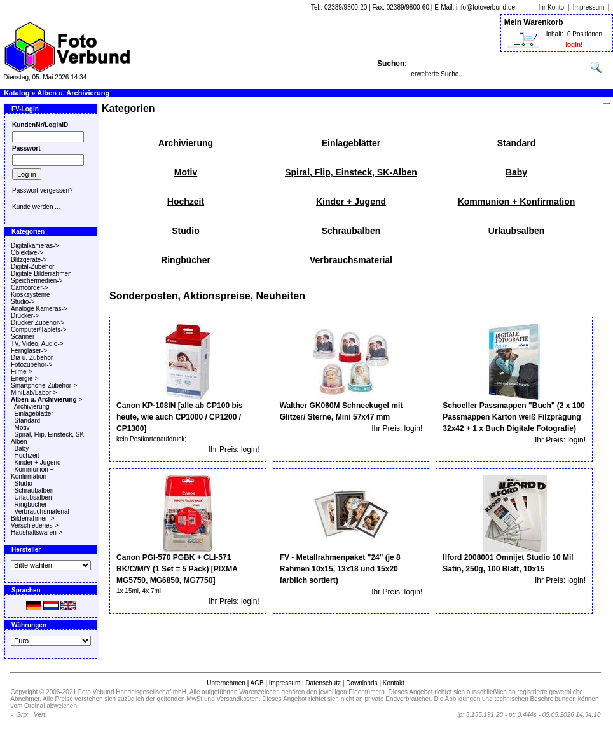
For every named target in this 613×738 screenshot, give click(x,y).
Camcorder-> (29, 287)
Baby (22, 448)
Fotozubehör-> (31, 364)
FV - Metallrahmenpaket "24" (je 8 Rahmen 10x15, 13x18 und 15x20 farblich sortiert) (340, 569)
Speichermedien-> (36, 280)
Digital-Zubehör (32, 266)
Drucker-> (25, 315)
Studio (23, 483)
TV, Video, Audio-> (37, 343)
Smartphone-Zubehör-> (44, 385)
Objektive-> (27, 252)
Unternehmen (226, 683)
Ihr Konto (552, 7)
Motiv (22, 427)
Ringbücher (31, 504)
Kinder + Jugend (38, 462)
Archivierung (32, 406)
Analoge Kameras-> (39, 308)
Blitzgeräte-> (28, 259)
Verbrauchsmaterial (42, 511)
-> (47, 399)
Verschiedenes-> (35, 525)
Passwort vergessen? (42, 190)
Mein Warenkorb (533, 22)
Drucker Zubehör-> (37, 322)
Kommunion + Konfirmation (32, 473)
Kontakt (393, 683)
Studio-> (23, 301)
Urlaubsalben (33, 497)
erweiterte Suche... (437, 74)
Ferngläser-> (29, 350)
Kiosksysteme (30, 294)
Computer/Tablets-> (39, 329)
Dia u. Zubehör (32, 357)
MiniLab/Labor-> (34, 392)
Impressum (588, 7)
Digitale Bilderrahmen (41, 273)
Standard (28, 420)
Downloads (361, 683)
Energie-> (25, 378)
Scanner (22, 336)
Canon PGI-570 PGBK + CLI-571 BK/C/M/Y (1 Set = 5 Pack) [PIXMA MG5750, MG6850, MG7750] (176, 569)
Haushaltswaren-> (36, 532)
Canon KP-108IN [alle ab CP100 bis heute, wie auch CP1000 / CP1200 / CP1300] (179, 417)
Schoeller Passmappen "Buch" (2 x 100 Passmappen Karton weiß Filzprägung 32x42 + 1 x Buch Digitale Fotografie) (513, 417)
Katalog (16, 93)
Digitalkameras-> (35, 245)
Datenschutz (323, 683)
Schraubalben (34, 490)
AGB (256, 683)
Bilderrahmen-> (33, 518)
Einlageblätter (34, 413)
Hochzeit (27, 455)
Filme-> (21, 371)
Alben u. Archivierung (73, 93)
